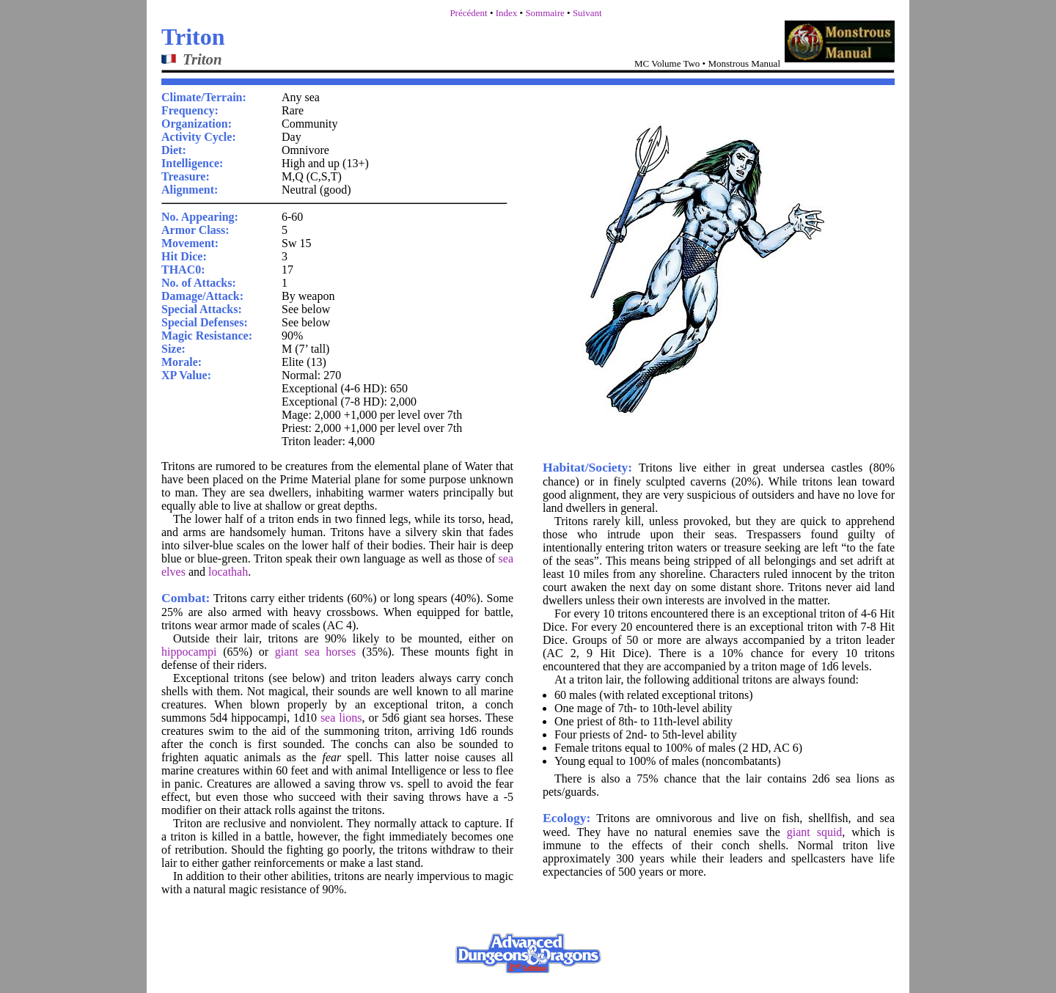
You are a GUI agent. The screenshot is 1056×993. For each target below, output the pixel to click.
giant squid (815, 832)
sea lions (341, 717)
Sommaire (544, 12)
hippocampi (189, 651)
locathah (228, 571)
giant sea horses (315, 651)
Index (507, 12)
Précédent (468, 12)
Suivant (587, 12)
